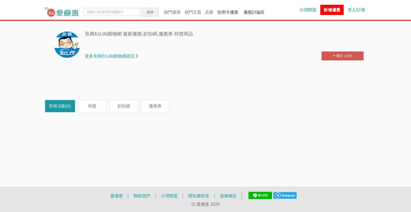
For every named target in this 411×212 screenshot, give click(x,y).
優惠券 (155, 106)
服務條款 (228, 196)
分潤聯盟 (308, 10)
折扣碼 (123, 106)
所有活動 (60, 106)
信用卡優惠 (227, 12)
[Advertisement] (205, 83)
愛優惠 (116, 196)
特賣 (92, 106)
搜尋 (150, 12)
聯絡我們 (141, 196)
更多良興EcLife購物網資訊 (111, 56)
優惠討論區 (254, 12)
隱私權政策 (198, 196)
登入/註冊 (356, 10)
